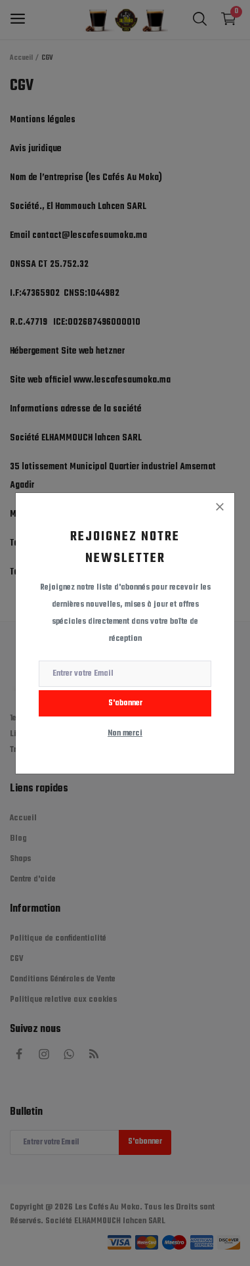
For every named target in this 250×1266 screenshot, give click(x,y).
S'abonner (125, 703)
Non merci (125, 733)
